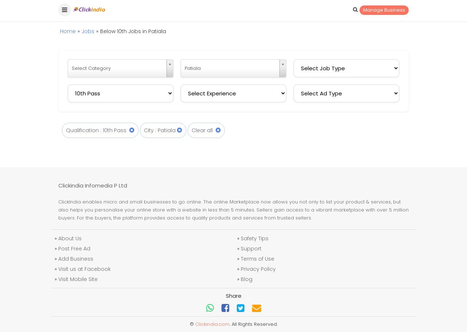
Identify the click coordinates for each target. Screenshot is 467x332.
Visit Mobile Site (78, 279)
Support (251, 248)
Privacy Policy (258, 269)
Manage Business (384, 10)
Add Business (75, 258)
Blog (246, 279)
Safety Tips (254, 238)
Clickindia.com (212, 324)
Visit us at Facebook (84, 269)
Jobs (88, 31)
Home (68, 31)
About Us (70, 238)
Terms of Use (257, 258)
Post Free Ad (74, 248)
